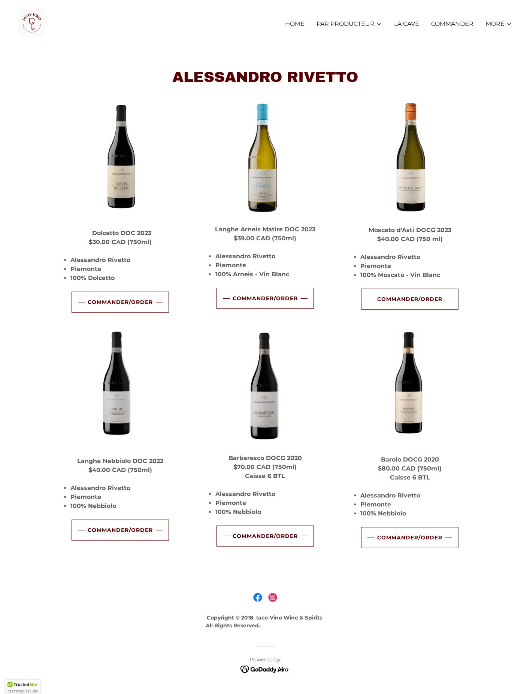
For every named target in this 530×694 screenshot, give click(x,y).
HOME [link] (295, 23)
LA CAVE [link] (406, 23)
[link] (32, 22)
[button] (349, 23)
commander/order (120, 302)
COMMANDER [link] (452, 23)
